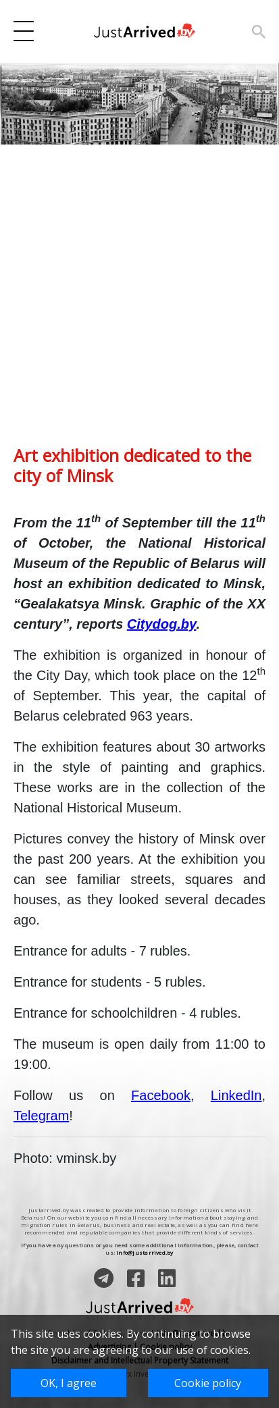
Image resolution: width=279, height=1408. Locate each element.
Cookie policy (207, 1383)
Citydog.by (162, 624)
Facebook (161, 1095)
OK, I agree (69, 1383)
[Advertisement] (139, 305)
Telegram (41, 1115)
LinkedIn (236, 1095)
